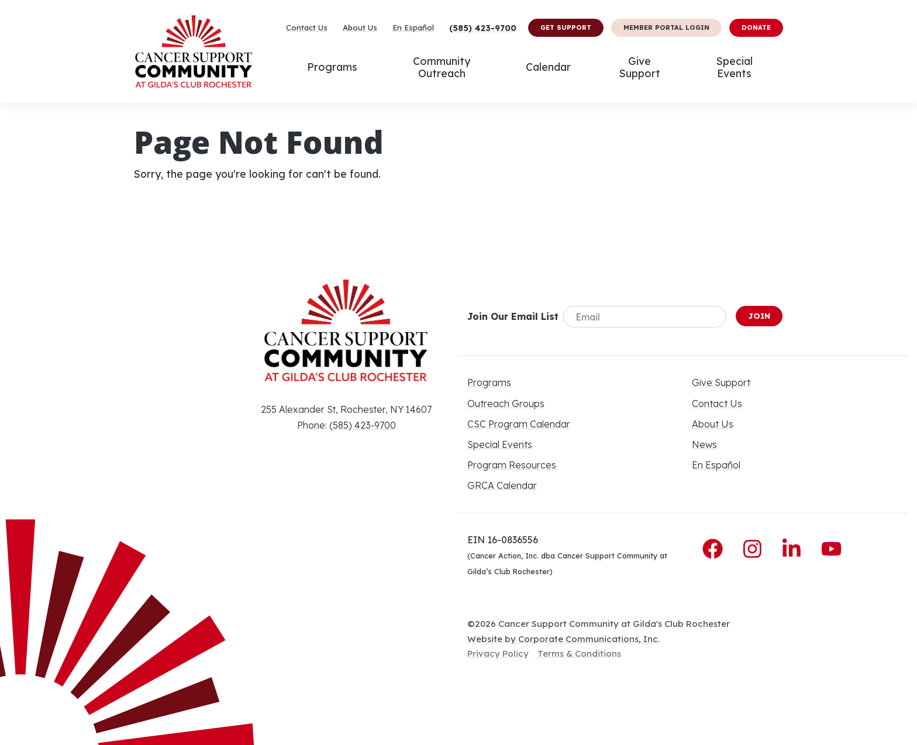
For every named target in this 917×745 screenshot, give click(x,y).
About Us (360, 27)
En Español (413, 27)
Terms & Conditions (579, 653)
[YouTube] (831, 549)
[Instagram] (755, 549)
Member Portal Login (666, 27)
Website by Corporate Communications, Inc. (563, 638)
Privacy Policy (498, 653)
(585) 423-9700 (482, 28)
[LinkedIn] (794, 549)
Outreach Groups (505, 403)
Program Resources (511, 465)
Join (759, 315)
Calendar (548, 66)
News (704, 444)
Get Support (565, 27)
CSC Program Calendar (518, 424)
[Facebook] (715, 549)
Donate (756, 27)
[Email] (644, 316)
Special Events (734, 67)
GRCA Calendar (502, 485)
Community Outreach (441, 67)
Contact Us (307, 27)
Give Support (639, 67)
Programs (332, 66)
